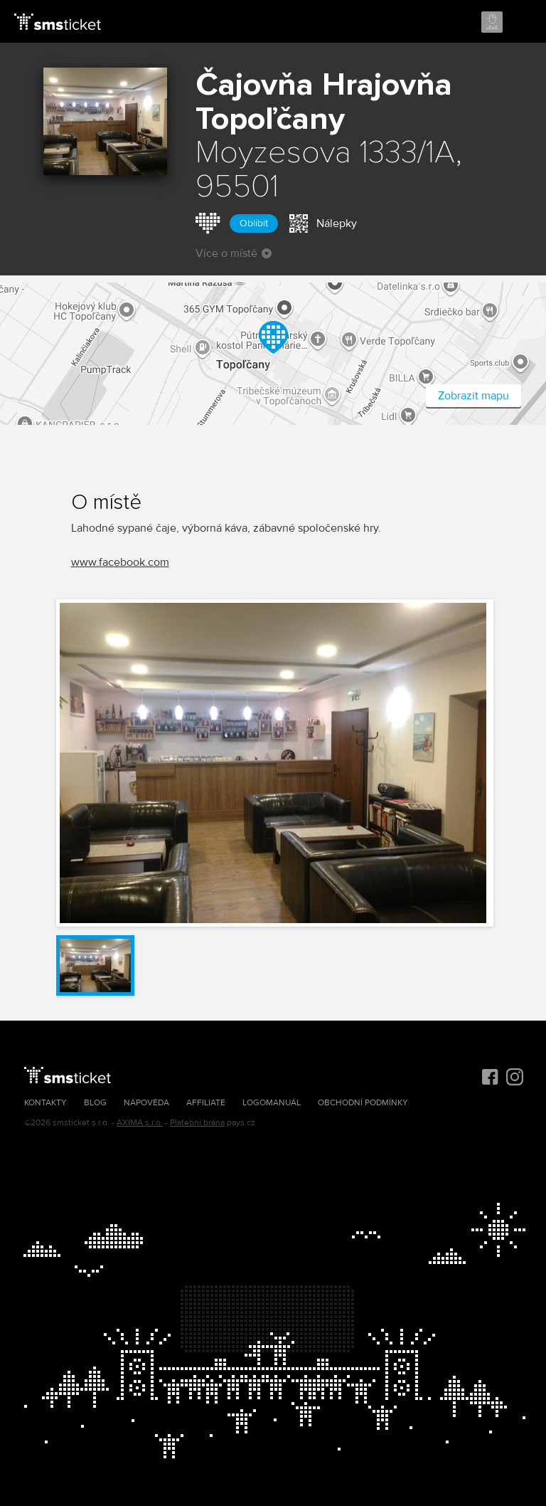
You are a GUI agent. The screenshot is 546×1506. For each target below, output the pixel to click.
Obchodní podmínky (363, 1102)
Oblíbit (254, 223)
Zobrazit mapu (473, 396)
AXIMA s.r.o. (140, 1122)
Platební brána (197, 1122)
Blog (95, 1102)
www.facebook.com (120, 562)
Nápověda (146, 1102)
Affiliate (205, 1102)
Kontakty (45, 1102)
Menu (522, 23)
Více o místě (234, 253)
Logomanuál (271, 1102)
